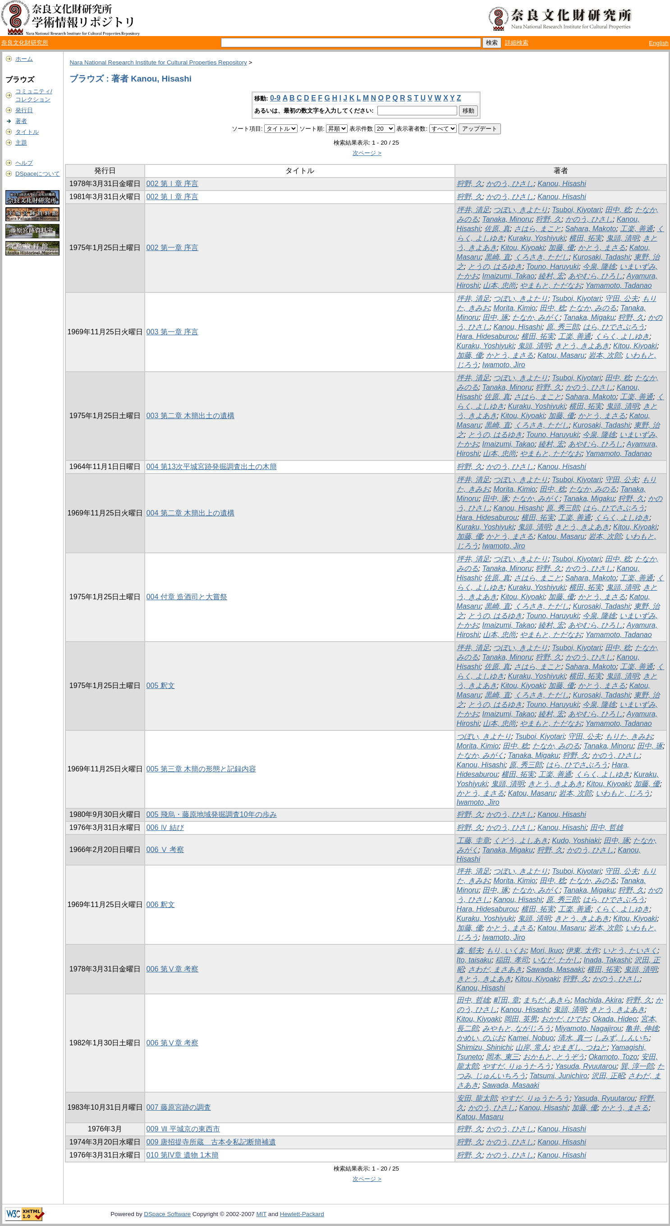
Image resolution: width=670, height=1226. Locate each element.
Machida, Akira (598, 1000)
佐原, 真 (497, 228)
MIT (261, 1214)
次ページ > (367, 153)
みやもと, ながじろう (516, 1028)
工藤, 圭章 (473, 840)
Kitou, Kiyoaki (522, 247)
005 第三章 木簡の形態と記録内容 (202, 769)
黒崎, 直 (497, 257)
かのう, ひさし (509, 183)
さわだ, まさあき (495, 969)
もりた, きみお (628, 736)
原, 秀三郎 (562, 327)
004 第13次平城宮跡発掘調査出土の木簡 (212, 466)
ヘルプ (24, 163)
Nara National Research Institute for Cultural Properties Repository (158, 62)
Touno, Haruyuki (552, 266)
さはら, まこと (537, 228)
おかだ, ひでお (564, 1019)
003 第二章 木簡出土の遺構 (191, 415)
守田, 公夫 (621, 298)
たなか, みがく (536, 317)
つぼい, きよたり (520, 210)
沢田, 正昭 (608, 1076)
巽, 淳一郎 (636, 1066)
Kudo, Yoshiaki (576, 840)
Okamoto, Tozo (612, 1057)
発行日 (24, 110)
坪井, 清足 (473, 210)
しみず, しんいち (621, 1038)
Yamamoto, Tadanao (619, 285)
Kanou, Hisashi (561, 183)
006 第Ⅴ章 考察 (173, 969)
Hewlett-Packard (302, 1214)
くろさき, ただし (541, 257)
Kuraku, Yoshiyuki (536, 238)
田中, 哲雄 (606, 827)
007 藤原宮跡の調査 (179, 1107)
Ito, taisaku (474, 960)
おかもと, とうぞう (554, 1057)
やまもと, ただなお (551, 285)
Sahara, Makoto (590, 228)
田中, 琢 (495, 317)
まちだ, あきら (546, 1000)
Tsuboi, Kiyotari (576, 210)
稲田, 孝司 (512, 960)
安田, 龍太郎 (477, 1098)
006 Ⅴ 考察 (165, 849)
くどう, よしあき (520, 840)
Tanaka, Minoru (507, 219)
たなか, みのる (592, 308)
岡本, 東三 (502, 1057)
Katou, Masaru (560, 355)
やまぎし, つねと (579, 1047)
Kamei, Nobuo (530, 1038)
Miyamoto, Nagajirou (588, 1028)
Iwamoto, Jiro (503, 365)
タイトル (27, 131)
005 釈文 (161, 685)
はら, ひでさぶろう (614, 327)
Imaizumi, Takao (508, 276)
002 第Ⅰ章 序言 (173, 183)
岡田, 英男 (520, 1019)
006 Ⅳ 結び (165, 827)
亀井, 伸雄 (641, 1028)
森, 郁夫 (469, 950)
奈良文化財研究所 (24, 42)
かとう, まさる (601, 247)
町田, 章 (506, 1000)
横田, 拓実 (585, 238)
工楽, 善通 (636, 228)
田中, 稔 (618, 210)
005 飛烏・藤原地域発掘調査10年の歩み (212, 814)
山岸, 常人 (531, 1047)
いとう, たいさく (630, 950)
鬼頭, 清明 (622, 238)
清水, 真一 (574, 1038)
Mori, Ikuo (546, 950)
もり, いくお (506, 950)
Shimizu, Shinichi (484, 1047)
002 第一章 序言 (173, 247)
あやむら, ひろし (595, 276)
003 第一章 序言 (173, 332)
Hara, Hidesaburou (487, 336)
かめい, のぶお (480, 1038)
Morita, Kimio (514, 308)
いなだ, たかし (556, 960)
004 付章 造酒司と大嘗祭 (187, 597)
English (659, 43)
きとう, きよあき (582, 346)
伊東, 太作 (582, 950)
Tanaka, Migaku (589, 317)
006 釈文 (161, 904)
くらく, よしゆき (622, 336)
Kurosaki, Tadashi (601, 257)
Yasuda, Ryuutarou (585, 1066)
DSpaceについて (37, 173)
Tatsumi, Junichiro (558, 1076)
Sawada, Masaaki (554, 969)
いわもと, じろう (623, 793)
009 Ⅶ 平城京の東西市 (183, 1129)
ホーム (24, 58)
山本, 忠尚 (499, 285)
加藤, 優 (561, 247)
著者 (21, 121)
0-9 (275, 98)
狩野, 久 (469, 183)
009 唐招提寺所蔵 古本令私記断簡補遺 (211, 1142)
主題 (21, 142)
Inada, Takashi (606, 960)
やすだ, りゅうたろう (516, 1066)
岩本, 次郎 (604, 355)
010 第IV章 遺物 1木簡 (183, 1155)
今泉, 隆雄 (599, 266)
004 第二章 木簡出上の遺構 (191, 513)
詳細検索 (516, 42)
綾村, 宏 (551, 276)
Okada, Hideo (614, 1019)
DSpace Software (167, 1214)
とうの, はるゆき (495, 266)
